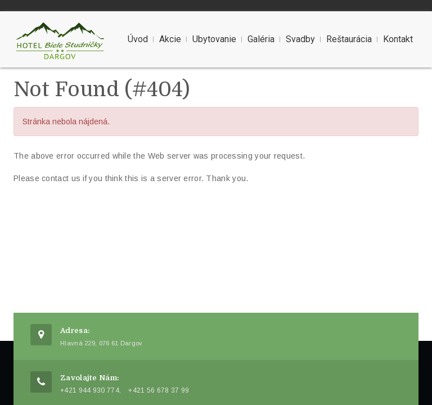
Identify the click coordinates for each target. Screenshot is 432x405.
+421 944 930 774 (89, 390)
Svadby (300, 39)
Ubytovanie (214, 39)
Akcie (170, 39)
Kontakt (398, 39)
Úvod (138, 39)
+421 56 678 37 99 (158, 390)
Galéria (261, 39)
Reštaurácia (349, 39)
